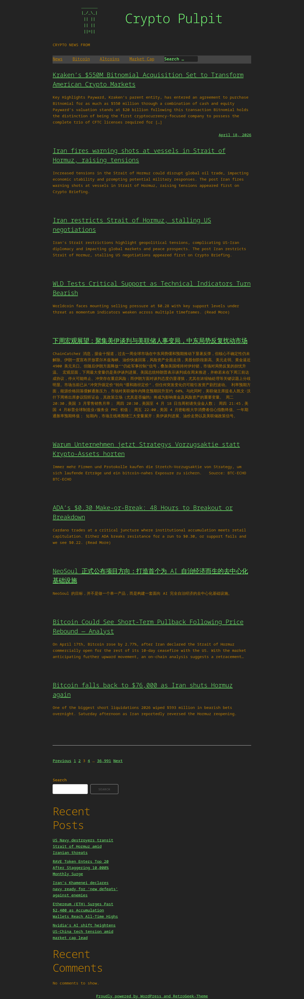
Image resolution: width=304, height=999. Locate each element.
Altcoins (110, 59)
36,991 (104, 760)
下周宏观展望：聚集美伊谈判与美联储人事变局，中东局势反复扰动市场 (150, 340)
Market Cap (141, 59)
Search (60, 779)
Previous (62, 760)
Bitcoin (81, 59)
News (57, 59)
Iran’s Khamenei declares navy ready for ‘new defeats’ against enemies (85, 889)
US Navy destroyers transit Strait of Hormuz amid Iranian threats (83, 846)
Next (118, 760)
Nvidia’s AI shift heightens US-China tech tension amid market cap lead (84, 931)
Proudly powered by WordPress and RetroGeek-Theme (152, 995)
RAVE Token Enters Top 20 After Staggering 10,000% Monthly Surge (80, 867)
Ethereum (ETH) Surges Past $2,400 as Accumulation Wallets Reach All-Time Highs (85, 910)
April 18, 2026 (235, 134)
